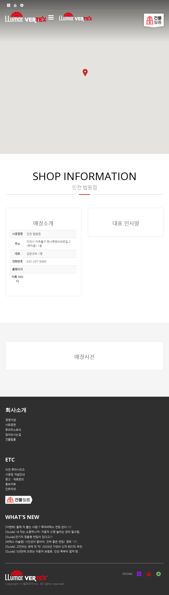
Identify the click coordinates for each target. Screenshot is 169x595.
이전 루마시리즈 (15, 469)
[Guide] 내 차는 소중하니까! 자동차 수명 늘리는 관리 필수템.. (43, 531)
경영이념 (10, 420)
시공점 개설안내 (15, 474)
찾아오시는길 (13, 434)
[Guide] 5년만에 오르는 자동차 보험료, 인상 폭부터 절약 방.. (42, 551)
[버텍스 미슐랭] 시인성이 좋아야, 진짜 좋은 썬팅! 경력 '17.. (41, 541)
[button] (85, 72)
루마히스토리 (13, 429)
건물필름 (10, 439)
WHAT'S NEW (22, 516)
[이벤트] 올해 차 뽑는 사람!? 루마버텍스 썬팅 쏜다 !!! (38, 527)
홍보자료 (10, 484)
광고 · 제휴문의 (14, 479)
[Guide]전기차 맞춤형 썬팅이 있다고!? (29, 536)
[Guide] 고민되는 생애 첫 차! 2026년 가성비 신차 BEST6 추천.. (44, 546)
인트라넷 (10, 489)
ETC (10, 459)
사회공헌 (10, 424)
